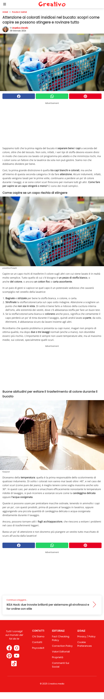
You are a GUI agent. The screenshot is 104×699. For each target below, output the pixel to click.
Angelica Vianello (20, 27)
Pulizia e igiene (19, 12)
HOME (5, 12)
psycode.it (38, 648)
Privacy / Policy (86, 636)
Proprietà (57, 657)
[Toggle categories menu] (4, 4)
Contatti (37, 642)
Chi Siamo (38, 636)
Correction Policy (62, 646)
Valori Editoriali (61, 651)
